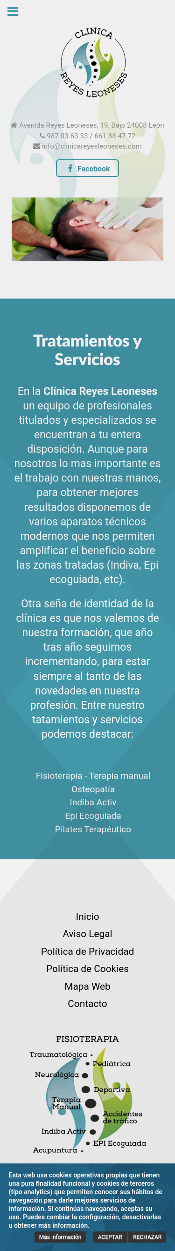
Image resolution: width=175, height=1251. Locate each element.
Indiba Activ (93, 802)
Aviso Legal (87, 933)
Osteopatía (93, 789)
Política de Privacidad (87, 951)
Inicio (87, 916)
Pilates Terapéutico (93, 829)
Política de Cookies (87, 968)
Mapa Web (87, 986)
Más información (60, 1237)
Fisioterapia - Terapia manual (93, 775)
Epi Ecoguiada (93, 815)
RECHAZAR (147, 1237)
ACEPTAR (110, 1237)
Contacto (87, 1003)
